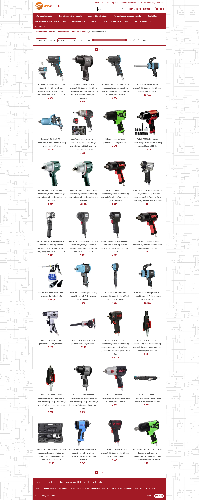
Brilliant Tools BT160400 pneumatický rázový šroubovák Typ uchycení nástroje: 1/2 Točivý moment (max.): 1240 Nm (83, 455)
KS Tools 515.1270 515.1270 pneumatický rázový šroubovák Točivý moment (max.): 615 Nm (115, 453)
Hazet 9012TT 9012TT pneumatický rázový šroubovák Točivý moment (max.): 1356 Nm (83, 296)
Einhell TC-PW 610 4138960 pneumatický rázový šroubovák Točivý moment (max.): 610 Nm (147, 142)
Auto (64, 21)
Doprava (114, 3)
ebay (153, 488)
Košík (159, 9)
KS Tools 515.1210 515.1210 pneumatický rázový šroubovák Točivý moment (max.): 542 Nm (115, 398)
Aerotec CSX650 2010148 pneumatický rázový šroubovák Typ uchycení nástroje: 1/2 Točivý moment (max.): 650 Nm (115, 246)
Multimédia (115, 21)
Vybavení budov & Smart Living (46, 21)
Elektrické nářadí (62, 32)
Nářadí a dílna (152, 16)
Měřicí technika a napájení (44, 16)
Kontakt (160, 3)
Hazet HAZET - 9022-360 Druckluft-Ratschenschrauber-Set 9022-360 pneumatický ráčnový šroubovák (147, 398)
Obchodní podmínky (146, 3)
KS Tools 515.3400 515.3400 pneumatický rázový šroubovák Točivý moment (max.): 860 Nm (147, 244)
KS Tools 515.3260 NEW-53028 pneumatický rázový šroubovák (83, 342)
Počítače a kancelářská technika (70, 16)
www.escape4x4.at (125, 488)
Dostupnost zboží (101, 3)
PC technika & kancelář (143, 21)
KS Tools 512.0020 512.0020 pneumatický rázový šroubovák (115, 141)
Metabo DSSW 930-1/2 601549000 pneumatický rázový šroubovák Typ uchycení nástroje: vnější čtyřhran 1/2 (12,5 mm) (51, 195)
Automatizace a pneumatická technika (127, 16)
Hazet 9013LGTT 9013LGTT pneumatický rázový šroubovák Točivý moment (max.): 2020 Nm (147, 88)
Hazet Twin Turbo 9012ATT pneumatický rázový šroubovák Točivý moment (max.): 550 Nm (115, 296)
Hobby (102, 21)
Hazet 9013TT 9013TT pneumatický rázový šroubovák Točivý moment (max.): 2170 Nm (147, 296)
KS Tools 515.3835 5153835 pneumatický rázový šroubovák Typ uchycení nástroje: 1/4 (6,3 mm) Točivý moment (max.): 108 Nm (147, 345)
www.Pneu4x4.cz (42, 488)
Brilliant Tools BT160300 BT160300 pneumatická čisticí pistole (51, 294)
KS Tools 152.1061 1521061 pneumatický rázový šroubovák (51, 342)
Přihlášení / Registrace (139, 9)
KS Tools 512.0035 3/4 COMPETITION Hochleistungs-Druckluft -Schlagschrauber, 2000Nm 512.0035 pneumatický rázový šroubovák (147, 455)
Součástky (38, 26)
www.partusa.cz (77, 488)
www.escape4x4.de (109, 488)
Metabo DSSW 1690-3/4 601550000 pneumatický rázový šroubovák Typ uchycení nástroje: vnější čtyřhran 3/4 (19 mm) (83, 195)
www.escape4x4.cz (92, 488)
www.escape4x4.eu (142, 488)
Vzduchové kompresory (80, 32)
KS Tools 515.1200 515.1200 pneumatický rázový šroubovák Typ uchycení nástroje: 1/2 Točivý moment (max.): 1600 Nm (115, 195)
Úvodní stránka (41, 32)
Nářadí (127, 21)
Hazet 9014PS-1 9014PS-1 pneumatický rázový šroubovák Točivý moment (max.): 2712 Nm (51, 142)
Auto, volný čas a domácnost (98, 16)
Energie (91, 21)
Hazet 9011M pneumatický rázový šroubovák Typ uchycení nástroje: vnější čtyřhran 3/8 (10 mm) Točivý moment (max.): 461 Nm (115, 90)
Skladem (144, 40)
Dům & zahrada (77, 21)
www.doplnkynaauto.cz (60, 488)
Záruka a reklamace (128, 3)
